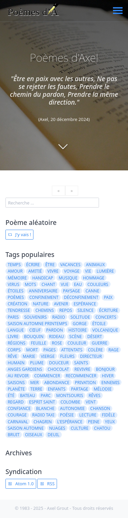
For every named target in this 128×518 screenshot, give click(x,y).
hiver (108, 376)
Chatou (102, 428)
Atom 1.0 (20, 484)
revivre (82, 369)
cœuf (35, 330)
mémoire (17, 278)
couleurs (97, 284)
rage (113, 350)
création (17, 304)
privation (85, 382)
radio (58, 317)
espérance (85, 304)
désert (94, 336)
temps (14, 265)
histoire (78, 330)
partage (79, 389)
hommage (93, 278)
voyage (72, 271)
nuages (57, 428)
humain (16, 363)
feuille (38, 343)
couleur (77, 343)
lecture (87, 415)
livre (13, 336)
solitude (80, 317)
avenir (61, 304)
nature (40, 304)
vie (88, 271)
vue (65, 284)
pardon (54, 330)
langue (16, 330)
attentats (71, 350)
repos (65, 310)
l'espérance (70, 422)
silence (85, 310)
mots (30, 284)
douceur (59, 363)
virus (13, 284)
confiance (19, 408)
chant (48, 284)
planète (16, 389)
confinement (43, 297)
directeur (91, 356)
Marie (29, 356)
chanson (100, 408)
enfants (57, 389)
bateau (27, 395)
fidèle (108, 415)
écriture (108, 310)
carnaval (18, 422)
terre (36, 389)
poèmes (16, 297)
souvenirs (35, 317)
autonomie (72, 408)
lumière (105, 271)
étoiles (15, 291)
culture (79, 428)
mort (32, 350)
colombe (70, 402)
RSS (47, 484)
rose (57, 343)
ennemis (110, 382)
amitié (35, 271)
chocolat (58, 369)
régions (16, 343)
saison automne (25, 428)
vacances (70, 265)
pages (49, 350)
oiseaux (33, 435)
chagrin (42, 422)
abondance (57, 382)
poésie (67, 415)
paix (108, 297)
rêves (95, 395)
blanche (45, 408)
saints (81, 363)
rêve (12, 356)
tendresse (19, 310)
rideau (56, 336)
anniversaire (43, 291)
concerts (106, 317)
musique (68, 278)
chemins (44, 310)
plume (37, 363)
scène (75, 336)
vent (91, 402)
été (11, 395)
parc (46, 395)
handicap (42, 278)
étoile (99, 323)
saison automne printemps (37, 323)
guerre (100, 343)
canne (92, 291)
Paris (13, 317)
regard (16, 402)
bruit (13, 435)
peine (93, 422)
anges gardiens (25, 369)
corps (14, 350)
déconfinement (81, 297)
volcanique (105, 330)
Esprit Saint (42, 402)
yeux (110, 422)
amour (15, 271)
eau (78, 284)
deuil (54, 435)
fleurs (67, 356)
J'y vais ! (19, 234)
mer (34, 382)
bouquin (33, 336)
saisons (16, 382)
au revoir (18, 376)
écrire (33, 265)
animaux (95, 265)
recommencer (81, 376)
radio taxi (43, 415)
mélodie (102, 389)
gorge (80, 323)
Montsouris (69, 395)
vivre (53, 271)
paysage (71, 291)
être (50, 265)
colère (95, 350)
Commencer (47, 376)
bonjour (105, 369)
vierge (48, 356)
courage (17, 415)
